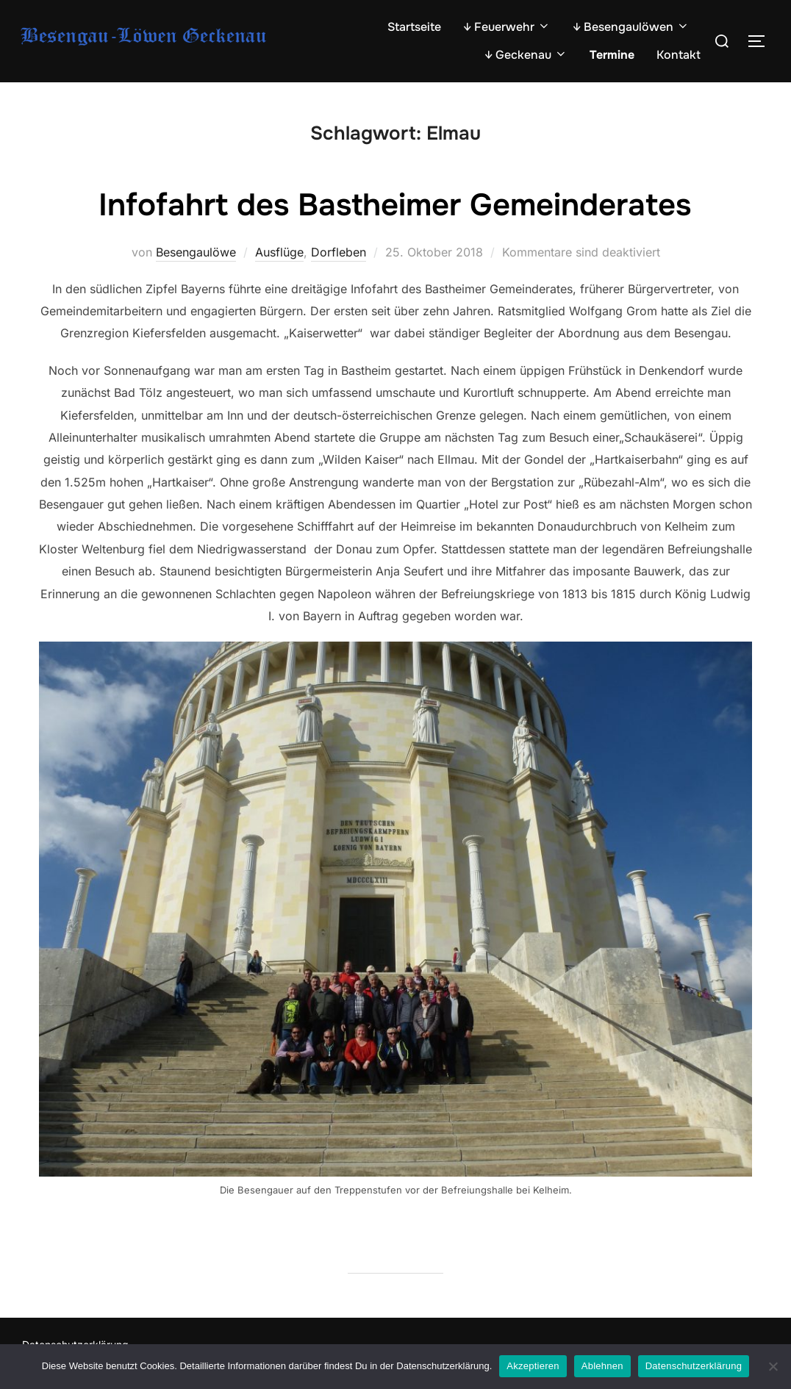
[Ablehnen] (772, 1366)
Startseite (414, 27)
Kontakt (678, 54)
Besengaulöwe (196, 252)
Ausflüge (279, 252)
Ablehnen (602, 1365)
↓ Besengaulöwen (631, 27)
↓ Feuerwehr (507, 27)
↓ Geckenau (526, 54)
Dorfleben (338, 252)
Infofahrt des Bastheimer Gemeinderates (395, 205)
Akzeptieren (533, 1365)
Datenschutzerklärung (693, 1365)
